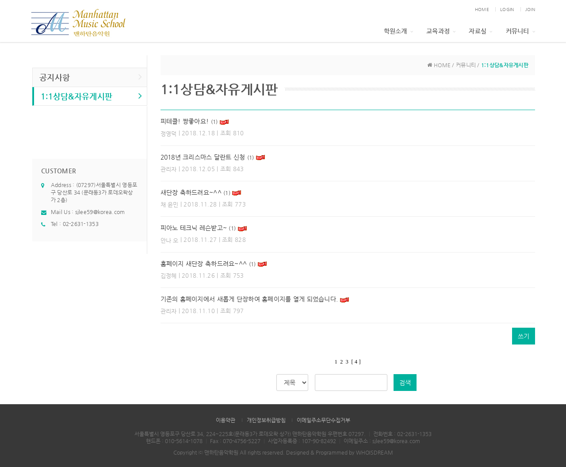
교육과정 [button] (440, 30)
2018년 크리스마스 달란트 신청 (203, 157)
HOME (482, 9)
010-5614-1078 (184, 441)
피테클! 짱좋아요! (185, 121)
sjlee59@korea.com (100, 212)
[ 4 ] (355, 362)
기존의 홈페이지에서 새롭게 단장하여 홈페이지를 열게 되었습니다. (250, 298)
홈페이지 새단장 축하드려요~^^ (204, 263)
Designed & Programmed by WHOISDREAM (339, 452)
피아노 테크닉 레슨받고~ (194, 227)
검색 (405, 382)
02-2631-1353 (81, 224)
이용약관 (225, 420)
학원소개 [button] (398, 30)
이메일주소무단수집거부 (323, 420)
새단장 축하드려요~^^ (191, 192)
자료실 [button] (480, 30)
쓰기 (523, 336)
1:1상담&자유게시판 (91, 96)
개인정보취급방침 (266, 420)
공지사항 (90, 77)
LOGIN (507, 9)
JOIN (530, 9)
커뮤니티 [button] (520, 30)
